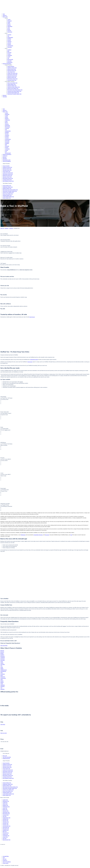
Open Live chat (3, 733)
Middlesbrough (3, 670)
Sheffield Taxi (5, 819)
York (8, 36)
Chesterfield (36, 535)
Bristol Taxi (5, 809)
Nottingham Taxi (6, 806)
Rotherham (23, 535)
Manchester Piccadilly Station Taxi (14, 94)
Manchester (9, 32)
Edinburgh (9, 21)
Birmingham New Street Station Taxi (14, 89)
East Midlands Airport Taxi (8, 181)
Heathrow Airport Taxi (12, 67)
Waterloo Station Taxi (11, 85)
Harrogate (2, 664)
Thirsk (1, 683)
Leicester (9, 43)
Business (4, 95)
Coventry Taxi (5, 824)
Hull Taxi (4, 838)
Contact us (5, 860)
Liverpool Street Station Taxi (13, 92)
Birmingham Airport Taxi (12, 78)
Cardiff (8, 22)
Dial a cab (5, 755)
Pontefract (2, 674)
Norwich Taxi (5, 820)
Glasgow (9, 30)
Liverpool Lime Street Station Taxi (14, 91)
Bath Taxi (5, 831)
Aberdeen (9, 41)
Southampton (10, 37)
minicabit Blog (6, 856)
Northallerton (3, 671)
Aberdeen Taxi (6, 822)
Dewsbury (2, 659)
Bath (8, 51)
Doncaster (9, 61)
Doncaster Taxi (6, 828)
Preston (9, 54)
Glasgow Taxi (5, 810)
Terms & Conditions (7, 161)
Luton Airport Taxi (11, 72)
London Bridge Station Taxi (8, 196)
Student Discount (6, 758)
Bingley (2, 653)
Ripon (1, 675)
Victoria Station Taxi (11, 84)
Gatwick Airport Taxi (11, 69)
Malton (1, 668)
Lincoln (8, 56)
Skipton (2, 682)
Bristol (8, 29)
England (6, 228)
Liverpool (9, 34)
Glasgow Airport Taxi (11, 77)
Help (4, 14)
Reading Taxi (5, 805)
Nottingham (9, 26)
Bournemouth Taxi (6, 839)
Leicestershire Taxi (6, 826)
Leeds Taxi (5, 808)
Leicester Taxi (5, 823)
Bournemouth (10, 59)
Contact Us (5, 155)
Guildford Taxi (5, 830)
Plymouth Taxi (6, 833)
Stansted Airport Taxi (11, 70)
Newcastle (9, 47)
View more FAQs (3, 645)
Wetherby (2, 686)
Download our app (6, 160)
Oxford (8, 23)
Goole (1, 661)
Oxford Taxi (5, 804)
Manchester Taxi (6, 812)
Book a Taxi (5, 16)
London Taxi (5, 799)
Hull (8, 58)
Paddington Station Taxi (8, 187)
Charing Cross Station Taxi (12, 88)
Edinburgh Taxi (6, 801)
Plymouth (9, 52)
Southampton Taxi (6, 817)
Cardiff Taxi (5, 802)
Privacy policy (5, 863)
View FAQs (2, 724)
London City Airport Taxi (12, 73)
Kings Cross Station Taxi (12, 83)
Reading (9, 25)
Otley (1, 672)
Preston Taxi (5, 834)
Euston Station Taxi (7, 198)
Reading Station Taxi (7, 188)
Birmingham (9, 62)
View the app (32, 317)
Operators (5, 96)
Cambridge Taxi (6, 835)
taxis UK (2, 228)
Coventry (9, 44)
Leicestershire (10, 45)
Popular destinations (7, 63)
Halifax (1, 663)
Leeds (8, 27)
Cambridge (9, 55)
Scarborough (3, 678)
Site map (4, 859)
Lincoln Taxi (5, 837)
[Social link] (0, 866)
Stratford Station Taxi (7, 195)
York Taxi (4, 816)
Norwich (9, 40)
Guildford (9, 49)
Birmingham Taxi (6, 813)
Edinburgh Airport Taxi (12, 76)
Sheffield (9, 38)
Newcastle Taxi (6, 827)
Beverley (2, 652)
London (8, 19)
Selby (1, 679)
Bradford (2, 654)
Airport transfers (10, 66)
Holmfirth (2, 689)
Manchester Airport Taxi (12, 74)
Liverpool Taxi (5, 815)
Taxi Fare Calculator (7, 757)
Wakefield (2, 685)
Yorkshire (11, 228)
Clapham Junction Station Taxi (13, 87)
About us (4, 15)
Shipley (2, 681)
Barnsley (41, 535)
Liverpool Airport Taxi (11, 80)
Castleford (2, 657)
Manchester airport (34, 359)
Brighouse (2, 656)
